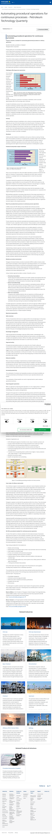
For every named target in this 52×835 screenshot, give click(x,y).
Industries (4, 791)
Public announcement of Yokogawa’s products (19, 812)
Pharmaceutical (5, 812)
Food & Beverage (4, 815)
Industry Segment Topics (32, 799)
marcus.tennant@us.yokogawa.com (17, 606)
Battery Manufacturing (5, 823)
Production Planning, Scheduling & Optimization (11, 817)
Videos (24, 798)
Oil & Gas (5, 632)
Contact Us (47, 791)
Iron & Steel (4, 818)
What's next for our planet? (33, 796)
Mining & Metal (5, 811)
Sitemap (16, 832)
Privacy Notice (10, 832)
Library (6, 7)
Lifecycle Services (18, 806)
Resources (10, 7)
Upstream (31, 696)
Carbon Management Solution (11, 821)
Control (17, 797)
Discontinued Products (18, 815)
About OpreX (32, 802)
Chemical (5, 696)
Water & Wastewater (4, 821)
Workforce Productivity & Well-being (11, 795)
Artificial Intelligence (32, 811)
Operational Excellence (11, 804)
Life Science (18, 808)
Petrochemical (33, 664)
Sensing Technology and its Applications (32, 818)
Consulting (18, 800)
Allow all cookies (42, 429)
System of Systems (32, 804)
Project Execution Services (18, 803)
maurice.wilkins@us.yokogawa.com (17, 597)
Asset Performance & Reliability (12, 801)
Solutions (11, 791)
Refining (31, 728)
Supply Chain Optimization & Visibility (12, 813)
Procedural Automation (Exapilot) (12, 768)
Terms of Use (4, 832)
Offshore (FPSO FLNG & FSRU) (11, 728)
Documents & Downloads (25, 795)
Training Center (40, 794)
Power (3, 805)
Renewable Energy (4, 807)
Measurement (19, 799)
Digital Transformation (33, 808)
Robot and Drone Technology (32, 814)
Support (39, 791)
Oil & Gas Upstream (4, 795)
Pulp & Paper (4, 816)
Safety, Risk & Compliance (11, 798)
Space (3, 826)
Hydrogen (4, 809)
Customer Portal (39, 796)
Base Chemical (7, 664)
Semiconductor (5, 825)
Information (18, 795)
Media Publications (17, 7)
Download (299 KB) (43, 29)
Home (2, 7)
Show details (45, 425)
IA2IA (31, 806)
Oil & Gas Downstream (35, 632)
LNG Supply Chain (4, 801)
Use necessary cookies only (26, 429)
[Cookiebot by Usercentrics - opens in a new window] (45, 404)
